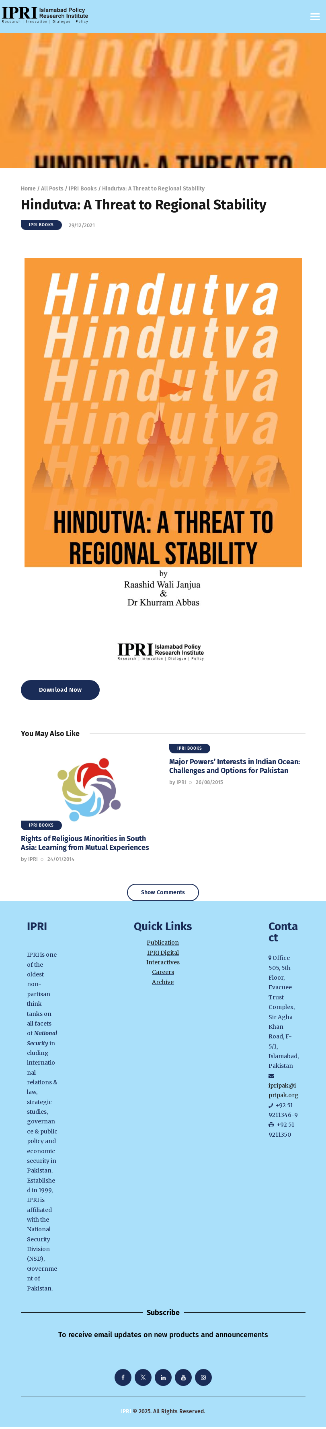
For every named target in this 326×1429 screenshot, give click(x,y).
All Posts (52, 188)
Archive (163, 984)
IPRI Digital (163, 954)
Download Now (60, 689)
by (29, 859)
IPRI (126, 1413)
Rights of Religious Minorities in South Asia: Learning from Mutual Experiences (85, 843)
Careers (163, 974)
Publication (163, 945)
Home (28, 188)
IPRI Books (83, 188)
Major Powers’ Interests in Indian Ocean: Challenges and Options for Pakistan (234, 766)
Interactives (163, 964)
